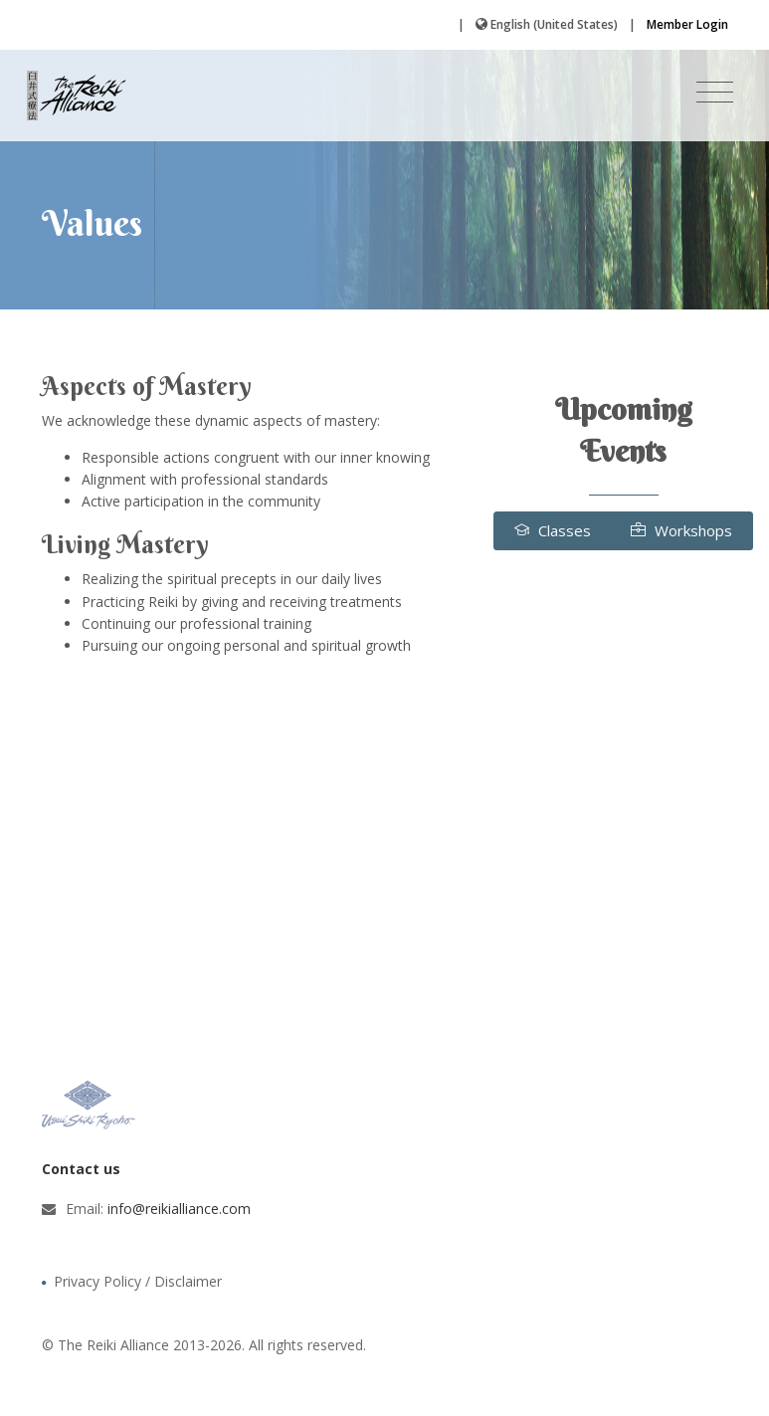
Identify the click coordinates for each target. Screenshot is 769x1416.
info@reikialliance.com (179, 1208)
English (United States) (554, 24)
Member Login (687, 24)
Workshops (681, 530)
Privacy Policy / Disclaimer (138, 1281)
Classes (552, 530)
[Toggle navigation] (714, 92)
